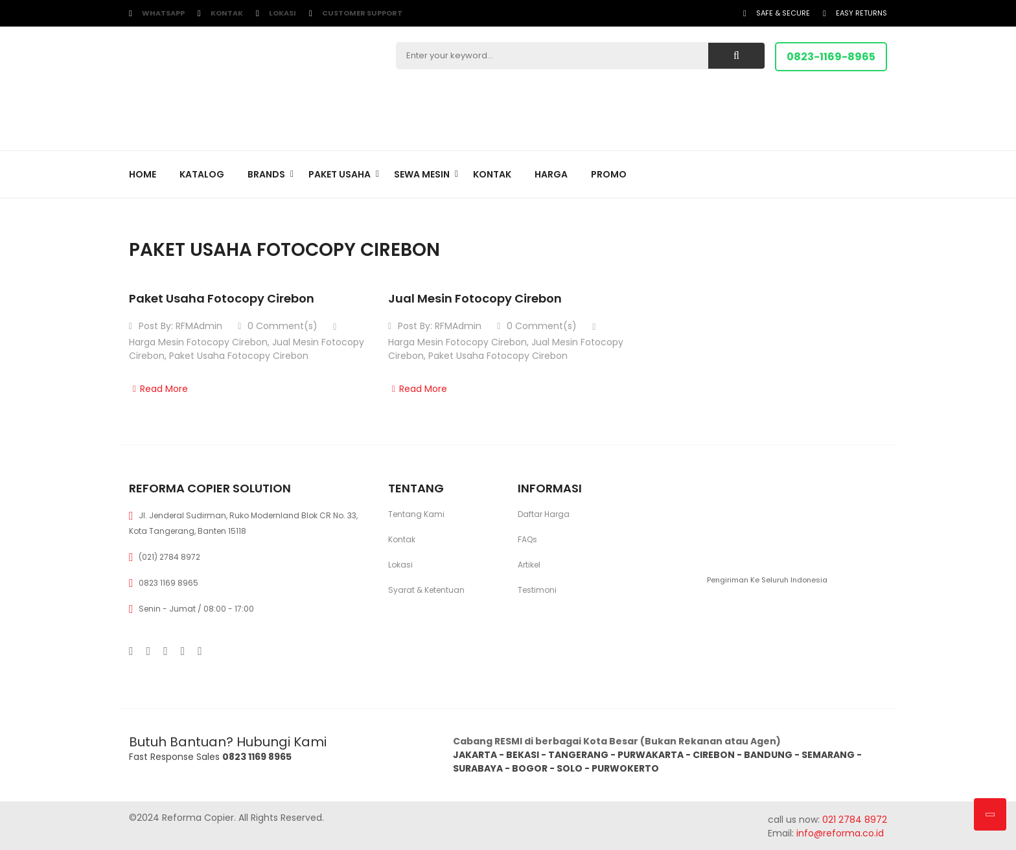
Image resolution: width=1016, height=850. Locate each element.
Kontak (227, 13)
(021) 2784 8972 (169, 556)
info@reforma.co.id (839, 833)
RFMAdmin (199, 325)
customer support (362, 13)
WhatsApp (163, 13)
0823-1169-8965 (831, 56)
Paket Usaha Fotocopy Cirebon (221, 298)
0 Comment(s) (278, 325)
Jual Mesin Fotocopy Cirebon (475, 298)
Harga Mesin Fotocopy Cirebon (198, 342)
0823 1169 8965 (168, 582)
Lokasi (282, 13)
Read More (158, 388)
